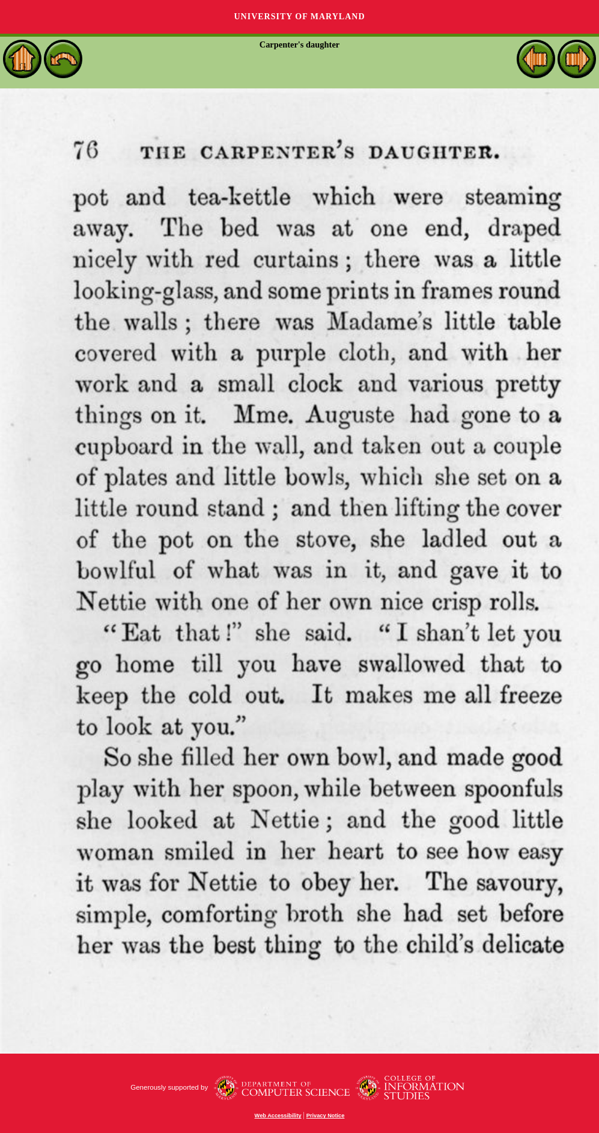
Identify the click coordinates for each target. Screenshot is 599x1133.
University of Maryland (299, 16)
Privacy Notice (325, 1116)
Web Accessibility (278, 1116)
